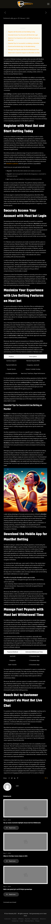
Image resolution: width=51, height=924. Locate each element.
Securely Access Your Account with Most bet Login (23, 35)
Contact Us (15, 921)
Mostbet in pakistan (12, 163)
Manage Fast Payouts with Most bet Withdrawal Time (23, 49)
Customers (7, 919)
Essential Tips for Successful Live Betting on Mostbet (23, 43)
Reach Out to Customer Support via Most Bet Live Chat (24, 52)
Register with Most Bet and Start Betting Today (21, 32)
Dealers (14, 919)
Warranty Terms (29, 921)
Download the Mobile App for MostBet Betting (21, 46)
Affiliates (20, 919)
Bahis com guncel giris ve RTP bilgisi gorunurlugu (17, 889)
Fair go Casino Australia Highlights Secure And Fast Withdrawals (22, 823)
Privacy (37, 921)
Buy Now (27, 919)
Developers (35, 919)
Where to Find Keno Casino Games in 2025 (15, 856)
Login (21, 921)
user (14, 18)
